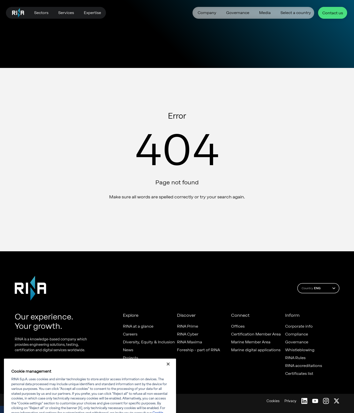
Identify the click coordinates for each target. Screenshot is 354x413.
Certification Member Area (256, 334)
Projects (130, 358)
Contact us (332, 13)
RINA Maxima (189, 342)
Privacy (290, 401)
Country (319, 288)
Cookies (273, 401)
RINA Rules (295, 358)
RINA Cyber (187, 334)
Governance (237, 12)
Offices (238, 326)
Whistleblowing (299, 350)
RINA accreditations (303, 366)
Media (265, 12)
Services (66, 12)
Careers (130, 334)
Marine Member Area (250, 342)
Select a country (295, 12)
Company (207, 12)
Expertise (92, 12)
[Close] (168, 368)
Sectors (41, 12)
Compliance (296, 334)
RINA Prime (187, 326)
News (128, 350)
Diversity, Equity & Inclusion (149, 342)
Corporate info (299, 326)
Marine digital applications (255, 350)
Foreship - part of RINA (198, 350)
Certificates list (299, 374)
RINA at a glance (138, 326)
